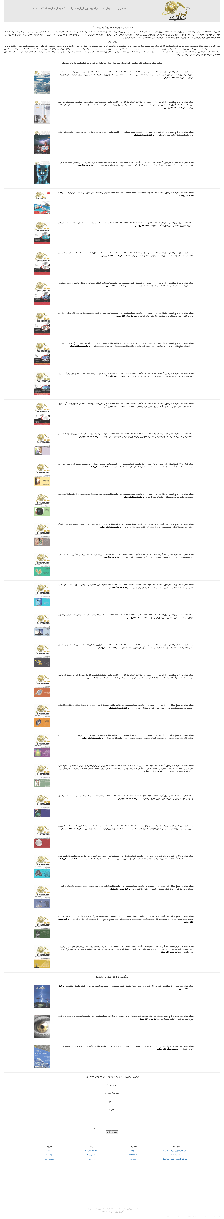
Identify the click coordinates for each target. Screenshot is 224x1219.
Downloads (49, 1159)
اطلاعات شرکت (91, 1151)
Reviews (91, 1159)
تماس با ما (120, 8)
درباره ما (107, 8)
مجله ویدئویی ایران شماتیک (174, 1151)
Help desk (133, 1155)
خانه (35, 8)
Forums (133, 1159)
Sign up (49, 1155)
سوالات (133, 1151)
